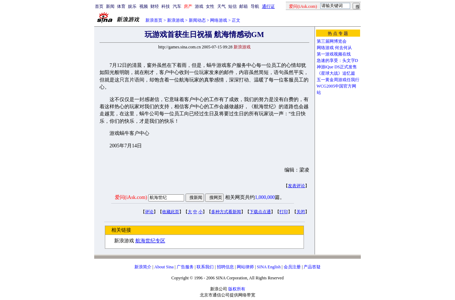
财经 (154, 6)
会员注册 (292, 266)
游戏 (199, 6)
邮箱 (243, 6)
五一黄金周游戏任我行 (338, 79)
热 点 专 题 (338, 33)
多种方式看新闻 (226, 211)
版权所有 (236, 288)
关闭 (300, 211)
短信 (232, 6)
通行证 (268, 6)
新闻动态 (197, 20)
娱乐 (132, 6)
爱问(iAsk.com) (131, 197)
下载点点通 (260, 211)
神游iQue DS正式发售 (337, 66)
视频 (143, 6)
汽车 (177, 6)
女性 (210, 6)
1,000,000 (265, 197)
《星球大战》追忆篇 (336, 73)
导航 (255, 6)
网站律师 (245, 266)
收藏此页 (170, 211)
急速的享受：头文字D (337, 60)
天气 (221, 6)
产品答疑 (312, 266)
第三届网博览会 (332, 41)
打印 (283, 211)
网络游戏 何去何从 (334, 47)
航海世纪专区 (150, 240)
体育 (121, 6)
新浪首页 (153, 20)
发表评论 (296, 185)
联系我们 (205, 266)
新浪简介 (142, 266)
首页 (99, 6)
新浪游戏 (175, 20)
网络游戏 (218, 20)
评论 (149, 211)
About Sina (163, 266)
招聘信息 (225, 266)
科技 (165, 6)
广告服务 (185, 266)
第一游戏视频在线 (334, 54)
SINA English (268, 266)
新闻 (110, 6)
